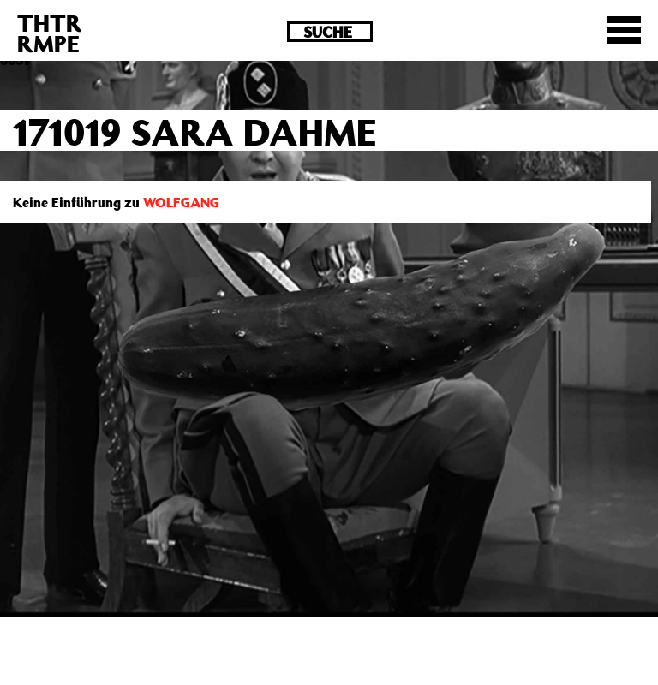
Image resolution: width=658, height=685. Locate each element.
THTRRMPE (49, 33)
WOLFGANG (181, 202)
